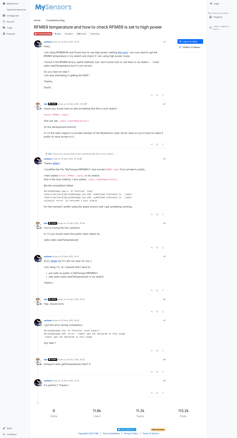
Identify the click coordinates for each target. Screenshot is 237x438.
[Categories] (15, 15)
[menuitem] (222, 3)
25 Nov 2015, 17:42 (76, 299)
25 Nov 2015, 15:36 (76, 223)
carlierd (47, 42)
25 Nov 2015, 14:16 (75, 104)
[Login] (222, 3)
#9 (164, 380)
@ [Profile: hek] (56, 163)
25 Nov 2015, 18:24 (76, 359)
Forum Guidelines (111, 433)
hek (45, 104)
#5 (164, 256)
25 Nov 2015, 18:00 (70, 320)
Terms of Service (150, 433)
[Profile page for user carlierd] (37, 44)
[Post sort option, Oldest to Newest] (190, 47)
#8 (164, 359)
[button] (15, 428)
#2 (164, 104)
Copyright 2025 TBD (88, 433)
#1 (165, 42)
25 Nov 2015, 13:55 (70, 42)
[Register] (222, 17)
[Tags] (15, 27)
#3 (164, 159)
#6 (164, 299)
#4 (164, 223)
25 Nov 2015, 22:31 (70, 380)
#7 (164, 320)
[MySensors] (15, 3)
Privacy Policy (131, 433)
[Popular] (15, 33)
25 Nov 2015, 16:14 (70, 256)
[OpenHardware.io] (15, 9)
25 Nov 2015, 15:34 (70, 159)
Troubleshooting (43, 34)
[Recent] (15, 21)
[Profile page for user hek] (37, 106)
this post (123, 52)
